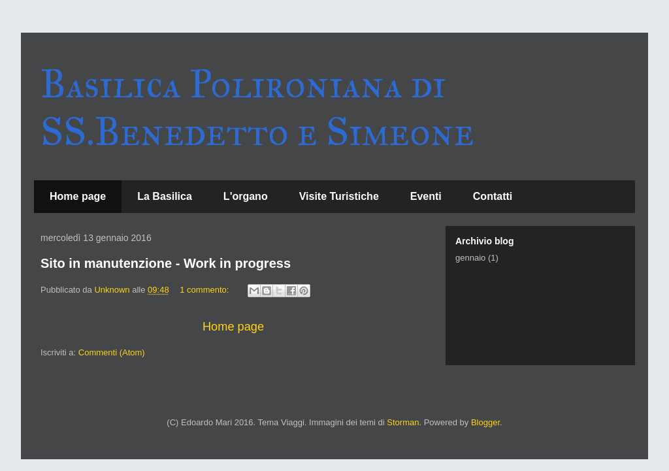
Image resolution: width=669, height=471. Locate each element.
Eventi (426, 196)
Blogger (485, 422)
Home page (78, 196)
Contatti (492, 196)
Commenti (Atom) (111, 352)
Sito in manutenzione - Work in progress (166, 263)
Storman (403, 422)
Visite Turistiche (339, 196)
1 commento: (205, 290)
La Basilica (164, 196)
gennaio (470, 258)
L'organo (245, 196)
